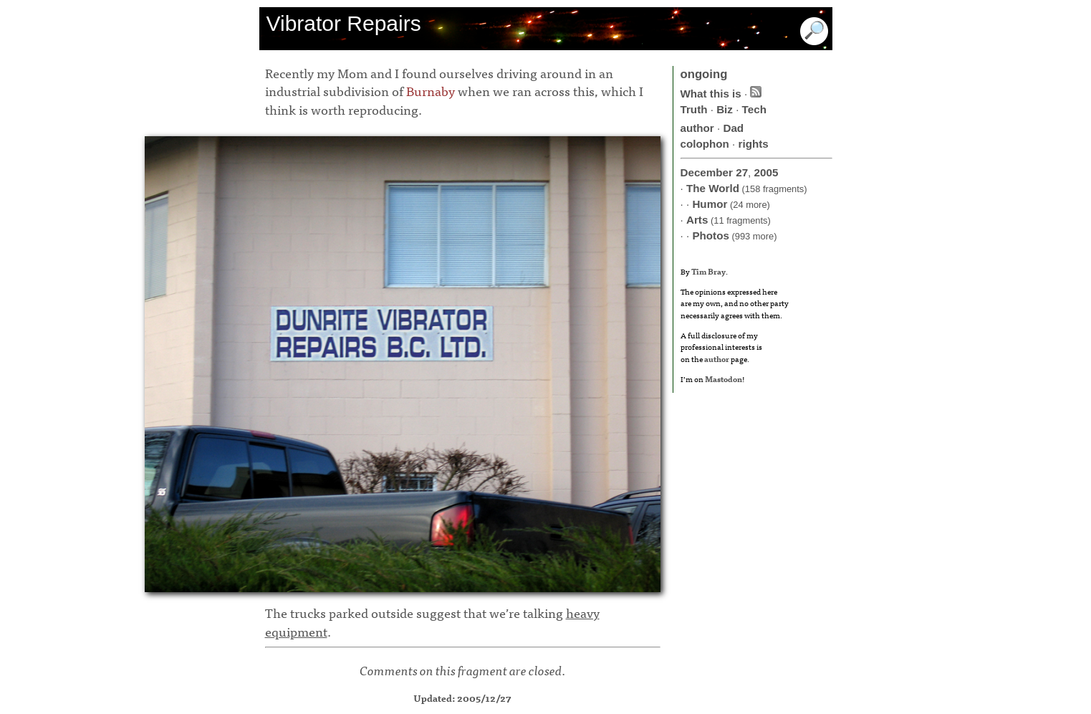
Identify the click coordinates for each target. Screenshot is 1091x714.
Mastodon (723, 378)
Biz (724, 109)
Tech (754, 109)
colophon (705, 144)
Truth (694, 109)
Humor (709, 204)
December (707, 172)
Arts (697, 220)
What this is (711, 93)
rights (754, 144)
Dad (733, 128)
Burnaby (430, 90)
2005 (766, 172)
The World (712, 188)
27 (742, 172)
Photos (710, 235)
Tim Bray (708, 271)
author (697, 128)
